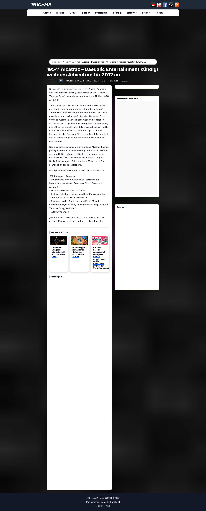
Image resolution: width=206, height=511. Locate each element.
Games (47, 12)
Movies (60, 12)
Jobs (116, 498)
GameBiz (105, 502)
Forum (159, 12)
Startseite (56, 62)
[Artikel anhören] (110, 81)
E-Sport (146, 12)
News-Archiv (68, 62)
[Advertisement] (22, 58)
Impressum (92, 498)
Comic (73, 12)
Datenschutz (106, 498)
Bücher (86, 12)
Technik (117, 12)
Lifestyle (132, 12)
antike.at (116, 502)
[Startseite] (40, 4)
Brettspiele (101, 12)
